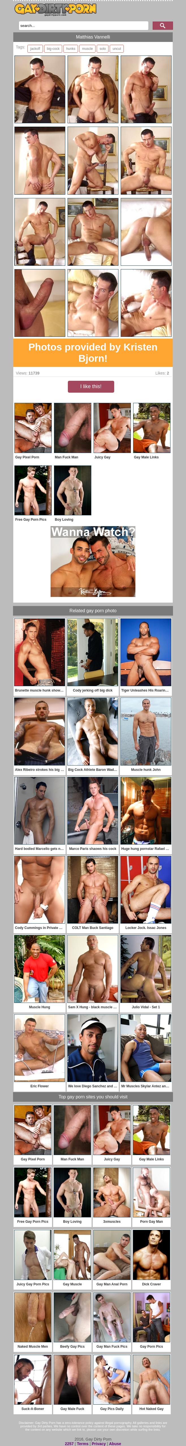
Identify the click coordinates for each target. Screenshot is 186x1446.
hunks (70, 49)
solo (103, 49)
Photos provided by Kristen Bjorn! (93, 352)
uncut (117, 49)
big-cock (53, 49)
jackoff (35, 49)
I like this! (90, 386)
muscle (87, 49)
